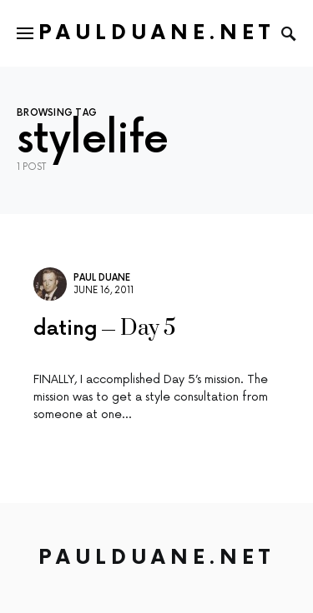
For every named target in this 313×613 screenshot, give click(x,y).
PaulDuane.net (156, 33)
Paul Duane (101, 277)
